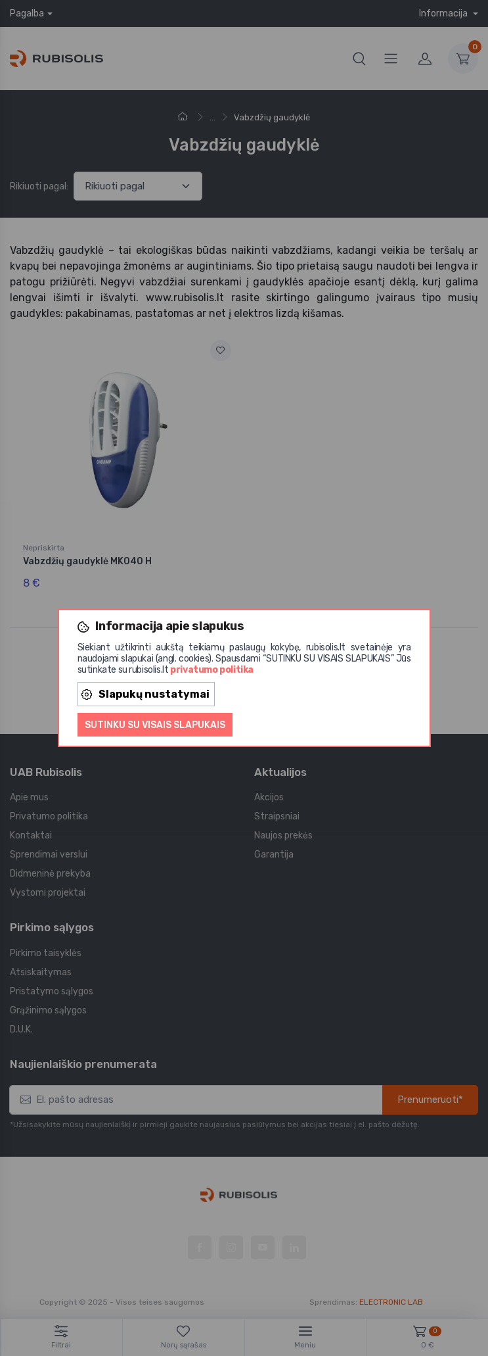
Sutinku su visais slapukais (155, 725)
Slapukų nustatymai (145, 694)
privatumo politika (212, 669)
